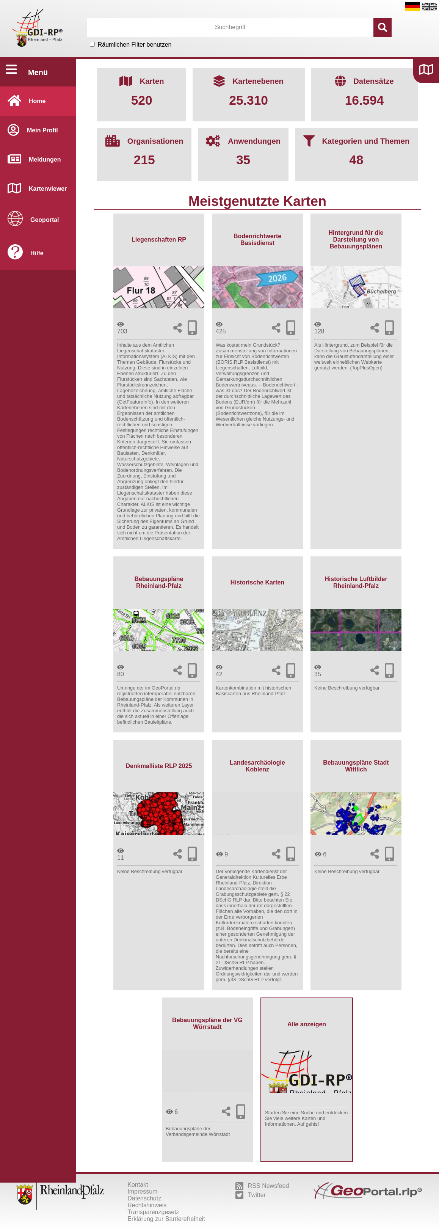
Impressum (142, 1191)
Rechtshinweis (146, 1205)
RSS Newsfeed (262, 1186)
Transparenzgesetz (153, 1212)
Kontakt (137, 1184)
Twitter (250, 1195)
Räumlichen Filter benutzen (135, 44)
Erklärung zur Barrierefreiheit (166, 1219)
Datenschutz (144, 1198)
